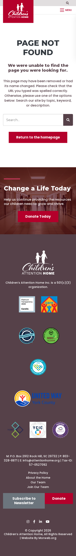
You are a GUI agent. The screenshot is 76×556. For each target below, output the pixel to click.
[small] (28, 521)
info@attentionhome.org (41, 460)
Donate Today (38, 216)
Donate (58, 498)
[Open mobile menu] (66, 10)
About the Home (38, 478)
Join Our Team (38, 487)
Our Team (38, 482)
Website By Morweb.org (38, 538)
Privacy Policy (38, 473)
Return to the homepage (38, 137)
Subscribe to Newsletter (23, 500)
